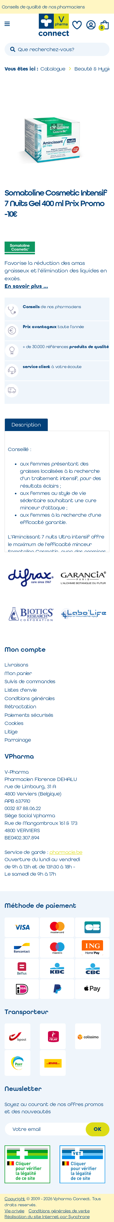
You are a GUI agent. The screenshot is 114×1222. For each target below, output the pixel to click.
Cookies (14, 723)
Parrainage (18, 740)
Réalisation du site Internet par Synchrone (47, 1216)
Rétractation (20, 706)
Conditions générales (30, 698)
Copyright (15, 1198)
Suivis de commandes (30, 681)
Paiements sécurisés (29, 715)
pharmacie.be (66, 852)
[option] (31, 595)
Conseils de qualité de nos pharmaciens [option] (46, 6)
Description (26, 424)
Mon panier (18, 673)
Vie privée (14, 1210)
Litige (11, 732)
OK (98, 1129)
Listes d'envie (21, 690)
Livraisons (16, 665)
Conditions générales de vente (59, 1210)
